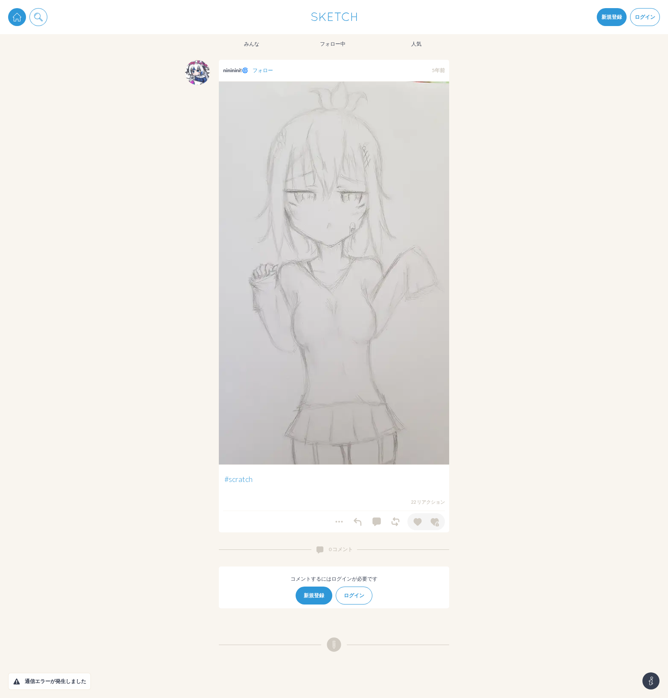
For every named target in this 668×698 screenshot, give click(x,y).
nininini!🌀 (235, 70)
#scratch (238, 479)
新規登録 (611, 17)
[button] (16, 681)
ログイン (645, 17)
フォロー (263, 70)
